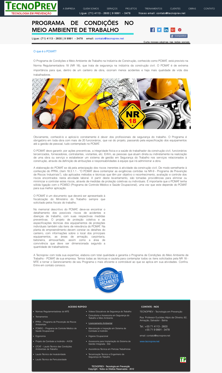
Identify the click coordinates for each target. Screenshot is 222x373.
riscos (79, 212)
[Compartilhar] (179, 36)
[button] (127, 205)
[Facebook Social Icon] (152, 30)
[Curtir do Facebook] (158, 35)
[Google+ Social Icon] (173, 30)
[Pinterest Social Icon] (179, 30)
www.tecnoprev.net (149, 341)
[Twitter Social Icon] (159, 30)
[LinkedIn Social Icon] (166, 30)
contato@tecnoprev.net (109, 38)
